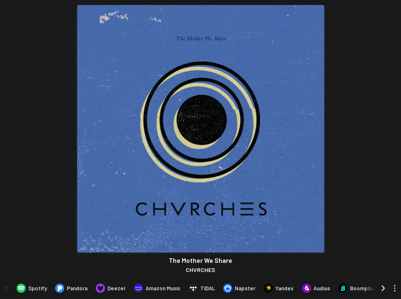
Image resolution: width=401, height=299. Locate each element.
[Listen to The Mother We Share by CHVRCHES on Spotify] (31, 288)
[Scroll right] (383, 288)
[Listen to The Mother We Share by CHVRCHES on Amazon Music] (157, 288)
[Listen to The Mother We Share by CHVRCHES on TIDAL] (201, 288)
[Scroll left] (6, 288)
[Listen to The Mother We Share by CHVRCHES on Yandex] (278, 288)
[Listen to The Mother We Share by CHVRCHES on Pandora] (71, 288)
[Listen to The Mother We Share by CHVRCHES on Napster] (239, 288)
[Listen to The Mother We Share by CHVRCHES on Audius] (316, 288)
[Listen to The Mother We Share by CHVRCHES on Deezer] (110, 288)
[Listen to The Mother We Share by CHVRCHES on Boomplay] (356, 288)
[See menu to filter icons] (394, 288)
